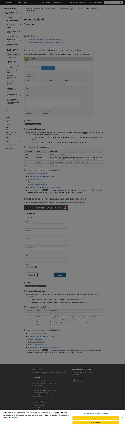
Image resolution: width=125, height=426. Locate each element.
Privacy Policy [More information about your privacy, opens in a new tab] (14, 419)
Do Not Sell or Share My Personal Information (95, 415)
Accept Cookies (95, 424)
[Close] (122, 419)
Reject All (95, 419)
